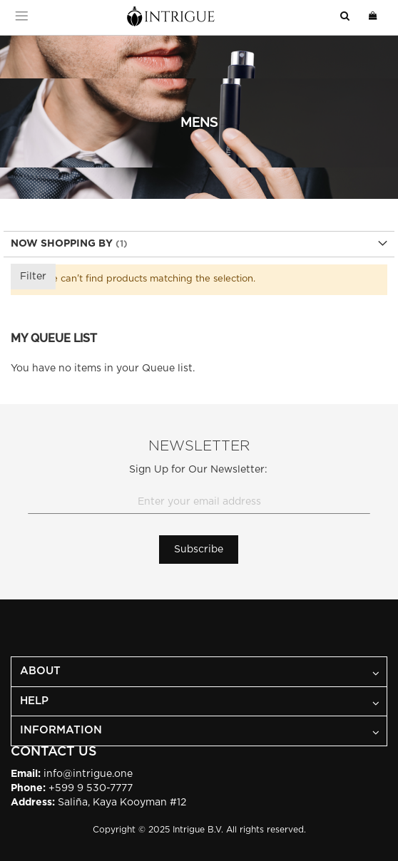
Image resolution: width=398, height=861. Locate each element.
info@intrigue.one (88, 774)
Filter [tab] (33, 277)
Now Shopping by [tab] (62, 244)
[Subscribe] (198, 549)
